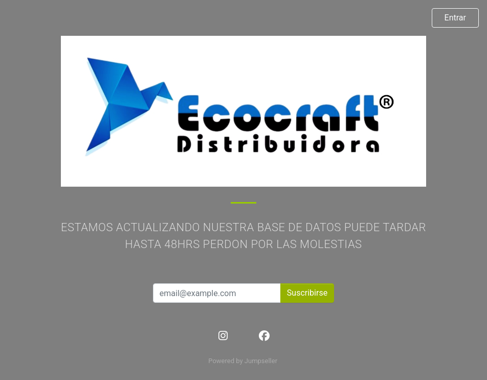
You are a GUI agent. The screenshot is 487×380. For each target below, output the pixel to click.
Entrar (455, 18)
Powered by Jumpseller (242, 361)
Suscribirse (307, 293)
